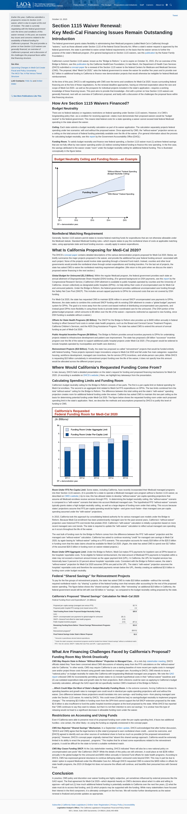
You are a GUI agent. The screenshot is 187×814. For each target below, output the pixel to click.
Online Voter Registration (98, 805)
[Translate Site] (167, 4)
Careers (149, 5)
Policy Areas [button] (78, 5)
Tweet (175, 15)
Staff (142, 5)
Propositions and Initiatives (125, 5)
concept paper (77, 67)
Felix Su (28, 81)
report (92, 137)
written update (123, 728)
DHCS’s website (90, 375)
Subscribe (56, 805)
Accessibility (129, 805)
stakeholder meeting (156, 661)
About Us (160, 5)
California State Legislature (74, 805)
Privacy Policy (117, 805)
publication (150, 53)
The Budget (106, 5)
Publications (93, 5)
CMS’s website (71, 496)
